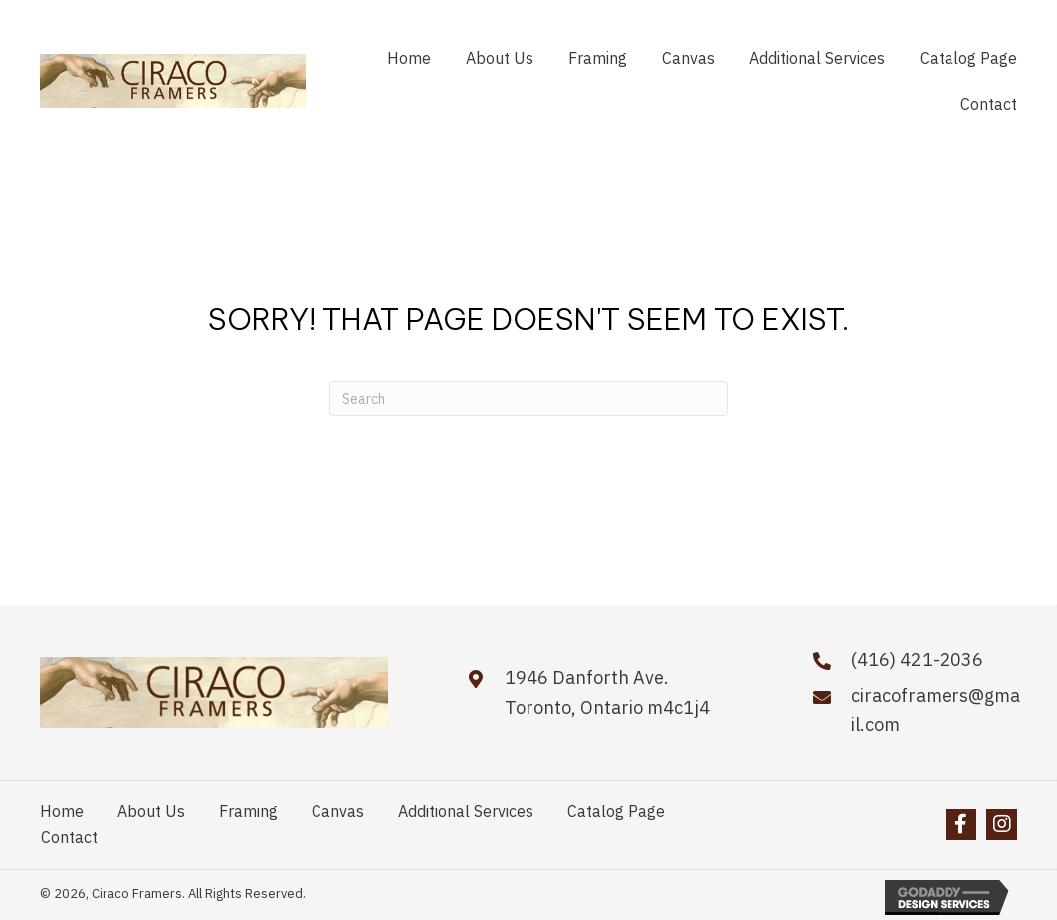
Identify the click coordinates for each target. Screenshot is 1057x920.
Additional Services (465, 811)
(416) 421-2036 (917, 659)
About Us (151, 811)
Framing (248, 811)
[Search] (528, 398)
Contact (69, 837)
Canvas (338, 811)
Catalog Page (616, 811)
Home (62, 811)
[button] (961, 824)
